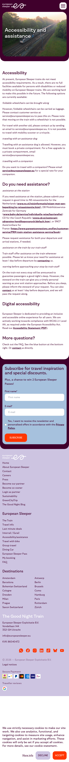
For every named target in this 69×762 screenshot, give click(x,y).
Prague (6, 603)
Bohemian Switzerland (14, 586)
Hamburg (40, 595)
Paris (37, 599)
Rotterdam (41, 603)
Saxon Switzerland (12, 607)
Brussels (39, 586)
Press (5, 479)
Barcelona (7, 582)
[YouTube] (62, 650)
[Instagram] (34, 650)
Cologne (6, 590)
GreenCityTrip (10, 500)
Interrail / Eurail (10, 533)
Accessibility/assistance (15, 537)
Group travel (9, 545)
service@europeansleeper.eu (18, 171)
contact (7, 290)
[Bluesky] (55, 650)
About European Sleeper (15, 467)
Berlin (38, 582)
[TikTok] (48, 650)
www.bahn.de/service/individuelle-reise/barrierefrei (32, 214)
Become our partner (13, 484)
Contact (6, 471)
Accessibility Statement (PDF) (30, 328)
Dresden (7, 595)
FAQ (4, 562)
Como (38, 590)
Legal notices (9, 664)
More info (27, 755)
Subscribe (15, 438)
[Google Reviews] (5, 688)
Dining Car (8, 549)
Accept (59, 755)
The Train (7, 520)
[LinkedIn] (41, 650)
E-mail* (8, 406)
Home (5, 463)
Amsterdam (8, 578)
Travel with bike (11, 541)
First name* (11, 391)
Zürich (38, 607)
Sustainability (9, 496)
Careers (6, 475)
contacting (43, 261)
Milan (5, 599)
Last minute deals (12, 529)
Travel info (8, 525)
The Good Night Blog (13, 504)
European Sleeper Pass (14, 554)
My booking (8, 558)
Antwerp (39, 578)
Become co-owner (12, 488)
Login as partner (11, 492)
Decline (43, 755)
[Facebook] (28, 650)
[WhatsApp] (21, 650)
